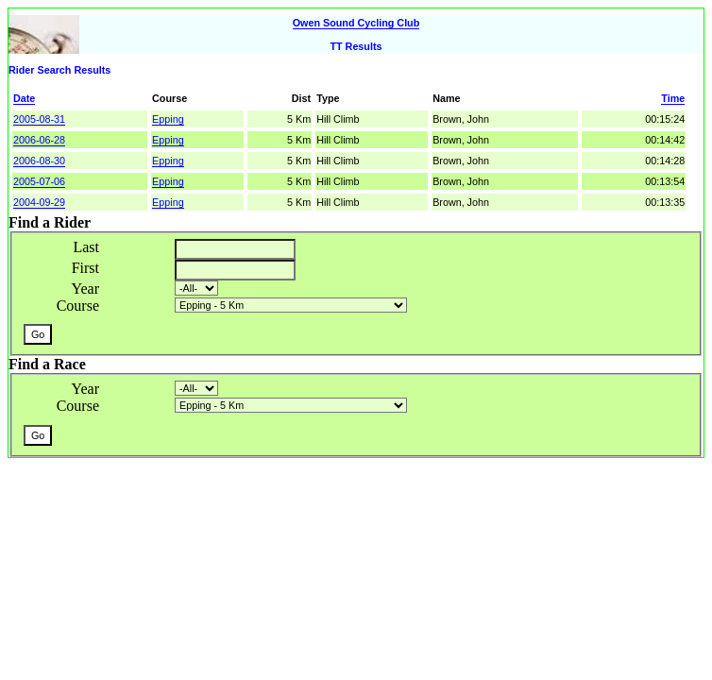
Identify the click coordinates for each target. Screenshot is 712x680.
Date (24, 98)
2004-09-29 (39, 202)
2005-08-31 (39, 119)
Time (673, 98)
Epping (168, 119)
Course (78, 306)
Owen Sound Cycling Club (356, 22)
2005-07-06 (39, 181)
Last (86, 247)
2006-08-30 (39, 160)
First (85, 268)
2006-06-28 (39, 139)
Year (85, 288)
